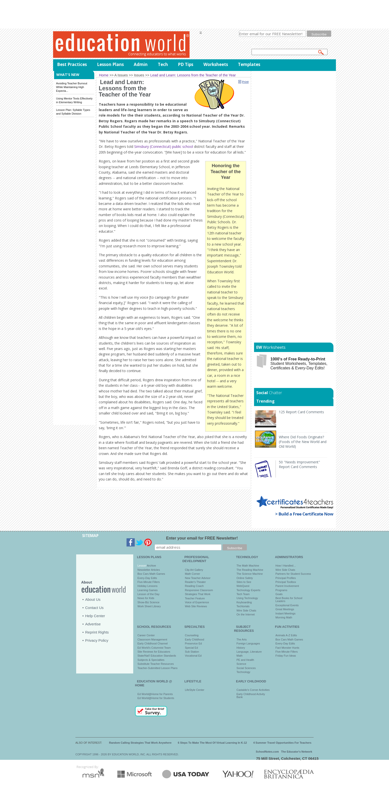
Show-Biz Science (148, 602)
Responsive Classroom (199, 590)
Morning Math (283, 617)
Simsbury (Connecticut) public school (163, 146)
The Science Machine (249, 573)
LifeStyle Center (194, 689)
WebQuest (242, 585)
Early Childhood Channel (152, 643)
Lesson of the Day (148, 594)
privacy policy (298, 39)
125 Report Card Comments (301, 412)
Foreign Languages (248, 643)
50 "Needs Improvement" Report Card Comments (299, 464)
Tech (163, 64)
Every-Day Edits (147, 577)
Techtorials (243, 606)
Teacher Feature (195, 598)
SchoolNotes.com (267, 751)
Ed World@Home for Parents (155, 694)
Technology (243, 671)
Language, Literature (249, 651)
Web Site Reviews (196, 606)
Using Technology (247, 598)
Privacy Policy (96, 640)
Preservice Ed (193, 643)
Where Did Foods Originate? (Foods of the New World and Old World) (302, 442)
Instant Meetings (285, 613)
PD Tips (185, 64)
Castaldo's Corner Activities (253, 689)
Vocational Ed (193, 655)
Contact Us (94, 608)
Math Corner (192, 573)
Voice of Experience (197, 602)
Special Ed (191, 647)
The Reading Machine (249, 569)
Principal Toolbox (285, 581)
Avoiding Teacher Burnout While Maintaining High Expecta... (71, 87)
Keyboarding (244, 602)
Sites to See (243, 581)
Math (239, 655)
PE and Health (245, 659)
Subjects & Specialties (150, 659)
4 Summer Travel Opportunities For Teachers (282, 742)
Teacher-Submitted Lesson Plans (157, 668)
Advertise (93, 624)
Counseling (191, 635)
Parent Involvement (287, 585)
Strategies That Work (197, 594)
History (240, 647)
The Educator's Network (296, 751)
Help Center (95, 616)
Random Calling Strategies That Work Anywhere (140, 742)
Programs (281, 590)
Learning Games (147, 590)
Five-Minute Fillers (148, 581)
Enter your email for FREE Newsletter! (202, 538)
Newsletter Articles (148, 569)
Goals (279, 594)
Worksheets (215, 64)
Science (241, 663)
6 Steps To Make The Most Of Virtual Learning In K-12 (212, 742)
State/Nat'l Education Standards (156, 655)
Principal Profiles (285, 577)
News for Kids (145, 598)
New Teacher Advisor (197, 577)
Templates (249, 64)
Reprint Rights (97, 632)
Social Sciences (246, 668)
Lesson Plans (110, 64)
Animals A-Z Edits (286, 635)
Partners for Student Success (293, 573)
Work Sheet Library (149, 606)
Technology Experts (248, 590)
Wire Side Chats (246, 610)
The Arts (241, 639)
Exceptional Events (287, 605)
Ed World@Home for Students (155, 698)
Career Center (146, 635)
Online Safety (244, 577)
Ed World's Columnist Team (154, 647)
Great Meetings (284, 609)
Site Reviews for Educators (153, 651)
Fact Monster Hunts (287, 647)
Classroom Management (152, 639)
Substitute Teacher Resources (155, 663)
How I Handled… (285, 565)
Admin (141, 64)
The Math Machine (247, 565)
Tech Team (243, 594)
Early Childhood (194, 639)
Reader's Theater (195, 581)
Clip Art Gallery (194, 569)
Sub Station (192, 651)
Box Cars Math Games (151, 573)
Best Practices (72, 64)
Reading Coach (194, 585)
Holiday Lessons (147, 585)
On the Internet (245, 614)
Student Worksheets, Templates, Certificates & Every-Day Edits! (298, 363)
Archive (151, 565)
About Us (92, 599)
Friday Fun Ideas (285, 655)
